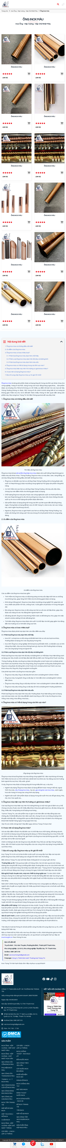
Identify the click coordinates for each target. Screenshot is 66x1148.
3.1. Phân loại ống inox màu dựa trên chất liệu (22, 356)
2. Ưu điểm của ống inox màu (15, 349)
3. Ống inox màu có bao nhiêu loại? (17, 352)
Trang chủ (4, 11)
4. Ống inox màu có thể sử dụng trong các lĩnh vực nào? (24, 365)
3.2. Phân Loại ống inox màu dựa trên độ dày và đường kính (27, 359)
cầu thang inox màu (22, 790)
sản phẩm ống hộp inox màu (26, 473)
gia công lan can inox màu (44, 790)
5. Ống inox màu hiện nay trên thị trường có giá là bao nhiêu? (26, 368)
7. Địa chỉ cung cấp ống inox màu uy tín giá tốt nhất (23, 375)
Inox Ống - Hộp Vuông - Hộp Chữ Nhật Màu (24, 11)
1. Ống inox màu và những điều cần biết (19, 346)
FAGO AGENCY (58, 1140)
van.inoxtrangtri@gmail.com (19, 955)
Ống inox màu (6, 383)
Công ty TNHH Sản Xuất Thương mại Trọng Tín (28, 958)
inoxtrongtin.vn (6, 937)
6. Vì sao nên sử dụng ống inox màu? (18, 372)
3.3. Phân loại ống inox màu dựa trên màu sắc (22, 362)
